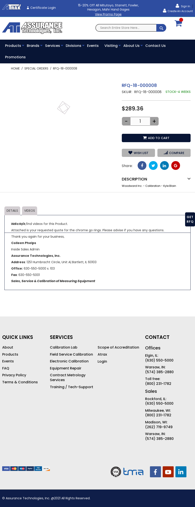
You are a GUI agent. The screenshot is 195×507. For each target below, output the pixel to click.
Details (12, 210)
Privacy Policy (14, 375)
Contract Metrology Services (68, 377)
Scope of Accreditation (118, 347)
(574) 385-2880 (159, 372)
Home (15, 68)
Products (10, 354)
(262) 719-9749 (159, 427)
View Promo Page (108, 14)
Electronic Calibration (69, 361)
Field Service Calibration (71, 354)
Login (102, 361)
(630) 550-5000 (159, 360)
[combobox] (130, 28)
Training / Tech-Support (71, 387)
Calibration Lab (63, 347)
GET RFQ (190, 219)
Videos (29, 210)
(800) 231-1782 (158, 383)
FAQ (5, 368)
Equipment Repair (65, 368)
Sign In (185, 6)
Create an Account (180, 11)
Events (8, 361)
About (7, 347)
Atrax (102, 354)
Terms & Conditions (20, 382)
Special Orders (36, 68)
